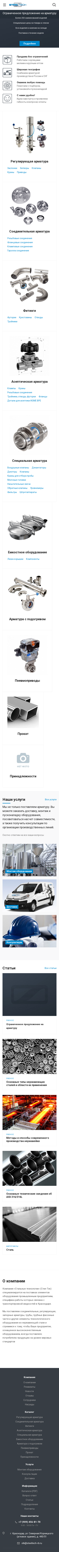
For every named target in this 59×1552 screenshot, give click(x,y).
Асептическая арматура (29, 381)
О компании (29, 1382)
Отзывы (29, 1395)
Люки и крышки (15, 559)
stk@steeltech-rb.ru (32, 1543)
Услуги (29, 1464)
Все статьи (50, 968)
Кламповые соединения (20, 246)
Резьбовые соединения (19, 238)
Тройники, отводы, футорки (21, 396)
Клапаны (36, 168)
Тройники (12, 321)
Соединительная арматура (29, 231)
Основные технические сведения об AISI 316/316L (29, 1195)
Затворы (24, 168)
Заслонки (12, 168)
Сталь (10, 1249)
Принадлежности (23, 776)
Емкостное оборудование (27, 552)
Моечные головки (16, 480)
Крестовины (25, 317)
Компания (29, 1377)
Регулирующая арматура (29, 161)
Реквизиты (29, 1387)
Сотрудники (29, 1400)
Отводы (39, 317)
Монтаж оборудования (29, 1469)
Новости (29, 1391)
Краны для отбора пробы (20, 476)
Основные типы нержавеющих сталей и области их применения (26, 1083)
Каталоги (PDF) (29, 1491)
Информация (29, 1486)
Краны (10, 172)
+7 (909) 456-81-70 (29, 1522)
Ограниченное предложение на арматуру (24, 1026)
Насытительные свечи (19, 484)
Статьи (29, 1500)
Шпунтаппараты (28, 492)
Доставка (30, 1478)
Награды (29, 1404)
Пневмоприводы (27, 680)
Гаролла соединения (18, 250)
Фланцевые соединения (20, 242)
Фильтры (12, 492)
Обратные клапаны (17, 488)
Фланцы (43, 396)
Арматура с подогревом (27, 619)
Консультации (29, 1474)
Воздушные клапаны (18, 467)
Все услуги (50, 799)
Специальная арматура (29, 461)
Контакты (30, 1508)
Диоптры (12, 471)
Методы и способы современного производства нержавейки (27, 1139)
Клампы (11, 388)
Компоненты (32, 559)
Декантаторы (39, 467)
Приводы (21, 172)
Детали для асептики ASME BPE (24, 400)
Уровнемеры (36, 488)
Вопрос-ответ (29, 1495)
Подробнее (29, 43)
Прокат (23, 734)
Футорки (11, 317)
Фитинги (29, 311)
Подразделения (29, 1504)
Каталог (29, 1412)
